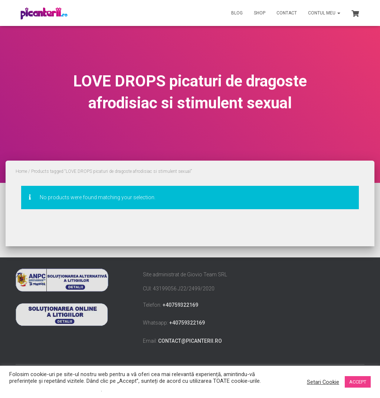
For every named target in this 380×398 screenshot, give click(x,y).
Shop (259, 13)
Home (21, 171)
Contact (286, 13)
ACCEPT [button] (357, 382)
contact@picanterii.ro (190, 341)
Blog (237, 13)
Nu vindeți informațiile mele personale (55, 389)
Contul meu (324, 13)
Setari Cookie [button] (323, 382)
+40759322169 (180, 305)
